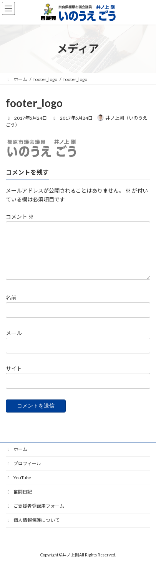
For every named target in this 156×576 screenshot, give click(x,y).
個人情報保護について (33, 529)
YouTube (18, 487)
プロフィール (23, 472)
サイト (14, 378)
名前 (11, 307)
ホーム (16, 458)
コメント (20, 216)
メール (14, 342)
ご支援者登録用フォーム (35, 515)
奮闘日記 (19, 501)
